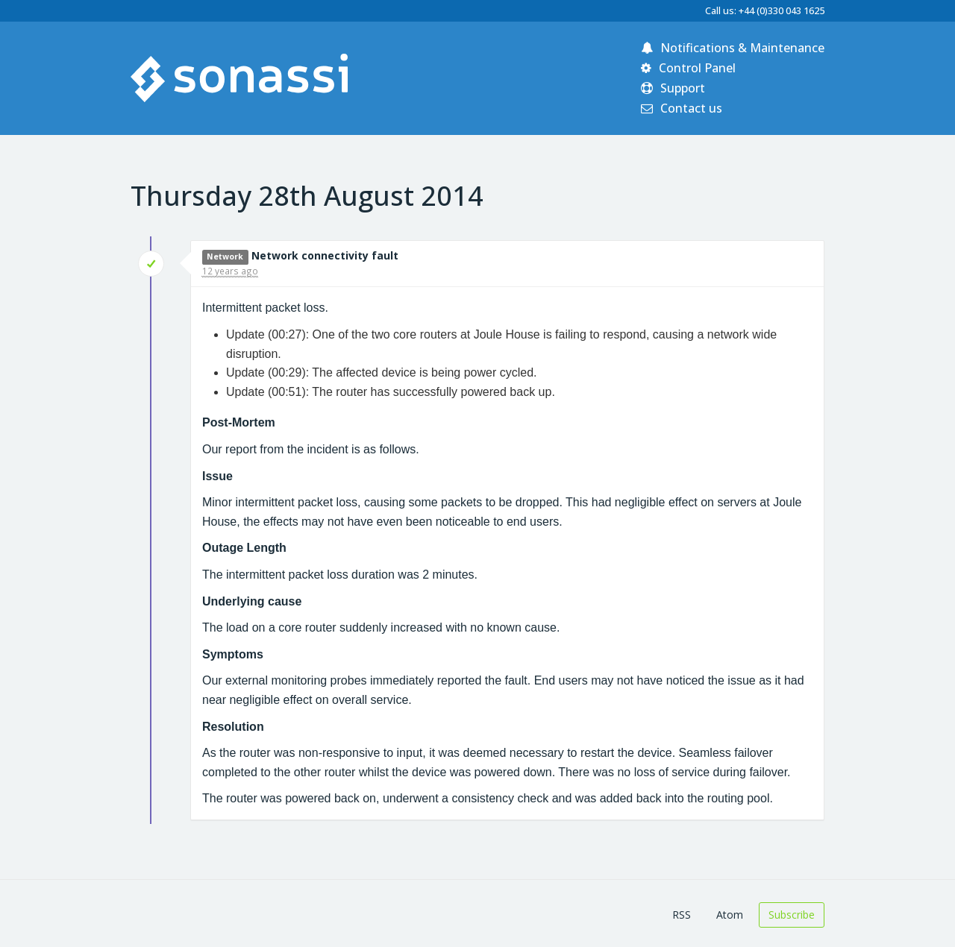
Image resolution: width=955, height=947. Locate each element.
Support (673, 88)
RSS (681, 914)
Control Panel (688, 68)
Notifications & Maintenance (732, 48)
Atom (729, 914)
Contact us (681, 108)
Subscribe (791, 914)
